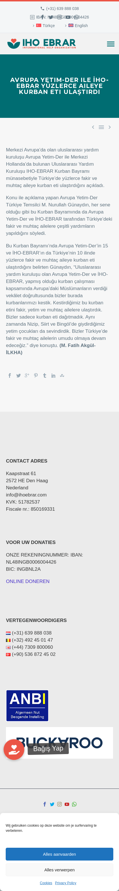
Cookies (46, 883)
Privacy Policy (65, 883)
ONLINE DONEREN (28, 581)
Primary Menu (110, 44)
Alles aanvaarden (59, 854)
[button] (13, 749)
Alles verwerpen (59, 869)
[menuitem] (43, 25)
